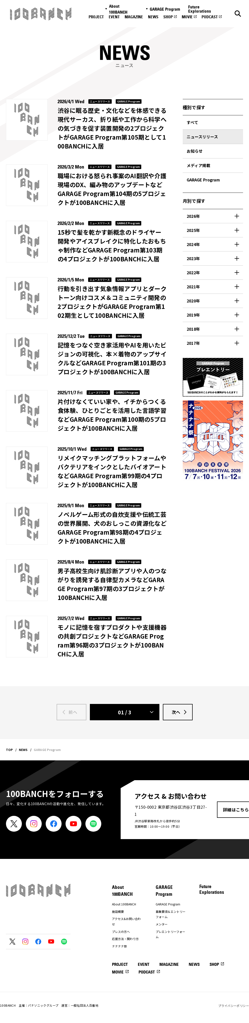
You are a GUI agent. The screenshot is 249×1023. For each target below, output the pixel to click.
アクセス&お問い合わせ (126, 921)
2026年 (193, 216)
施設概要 (118, 911)
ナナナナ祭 (119, 946)
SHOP (168, 17)
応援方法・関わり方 (125, 939)
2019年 (193, 315)
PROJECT (96, 17)
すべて (192, 122)
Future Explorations (199, 9)
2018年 (193, 329)
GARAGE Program (165, 9)
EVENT (114, 17)
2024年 (193, 244)
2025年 (193, 230)
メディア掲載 (198, 165)
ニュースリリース (202, 137)
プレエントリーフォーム (170, 934)
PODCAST (210, 17)
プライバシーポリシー (233, 1005)
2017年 (193, 343)
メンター (162, 924)
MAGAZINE (134, 17)
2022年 (193, 272)
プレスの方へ (121, 931)
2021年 (193, 287)
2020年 (193, 301)
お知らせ (195, 151)
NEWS (153, 17)
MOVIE (187, 17)
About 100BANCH (118, 9)
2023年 (193, 258)
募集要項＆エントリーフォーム (170, 914)
